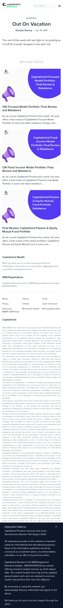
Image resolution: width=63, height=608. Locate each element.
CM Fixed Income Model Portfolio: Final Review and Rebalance (27, 169)
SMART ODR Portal (10, 312)
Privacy (5, 304)
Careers (25, 299)
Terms (45, 299)
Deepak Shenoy (24, 30)
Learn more (48, 266)
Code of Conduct (49, 304)
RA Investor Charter (31, 309)
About (5, 299)
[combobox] (44, 5)
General (31, 18)
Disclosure (7, 309)
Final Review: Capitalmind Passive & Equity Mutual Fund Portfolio (29, 229)
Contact (25, 304)
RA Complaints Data (51, 309)
